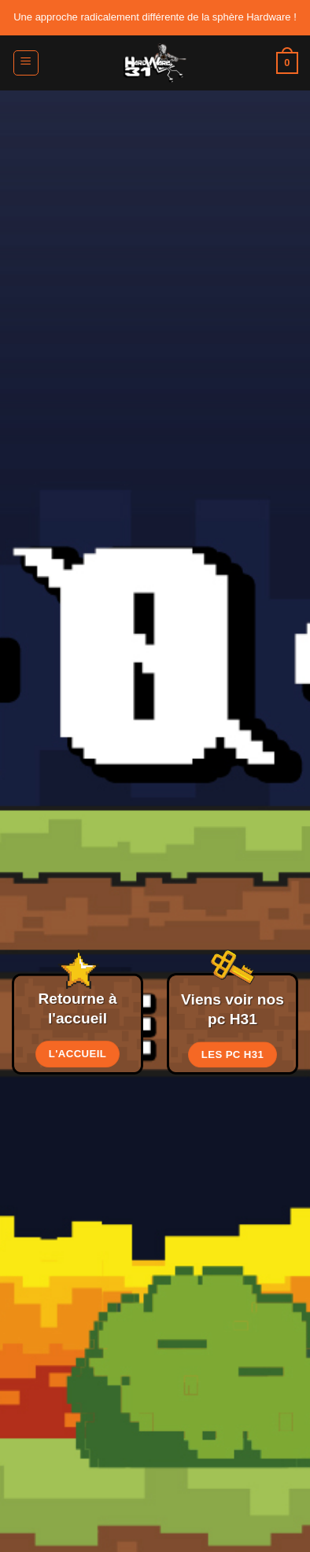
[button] (26, 63)
